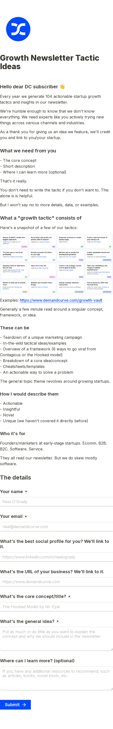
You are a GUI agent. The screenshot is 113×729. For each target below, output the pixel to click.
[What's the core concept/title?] (56, 606)
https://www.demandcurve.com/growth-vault (61, 300)
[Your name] (56, 501)
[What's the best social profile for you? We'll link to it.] (56, 557)
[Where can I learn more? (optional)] (56, 678)
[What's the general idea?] (56, 638)
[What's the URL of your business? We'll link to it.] (56, 581)
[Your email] (56, 526)
